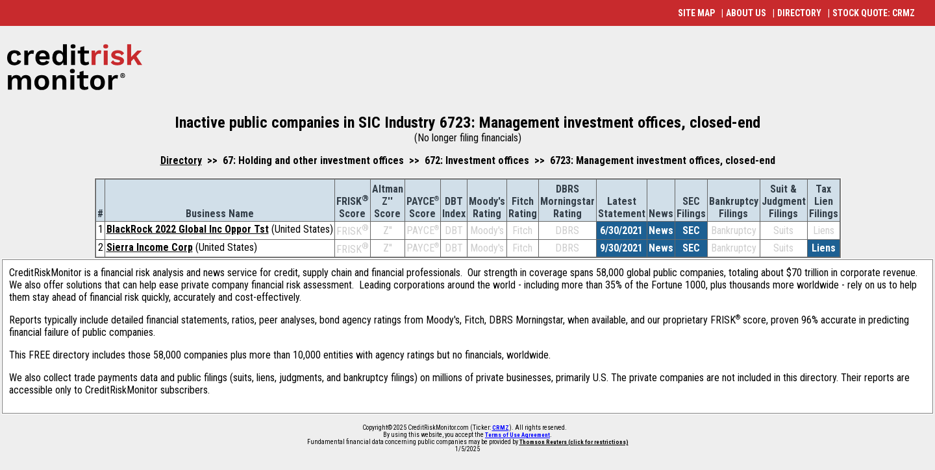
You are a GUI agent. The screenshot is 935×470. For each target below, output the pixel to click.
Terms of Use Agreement (517, 435)
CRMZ (500, 428)
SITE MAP (696, 13)
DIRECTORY (799, 13)
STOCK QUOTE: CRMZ (873, 13)
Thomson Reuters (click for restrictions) (574, 442)
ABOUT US (746, 13)
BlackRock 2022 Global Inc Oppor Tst (187, 229)
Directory (181, 160)
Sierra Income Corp (149, 247)
